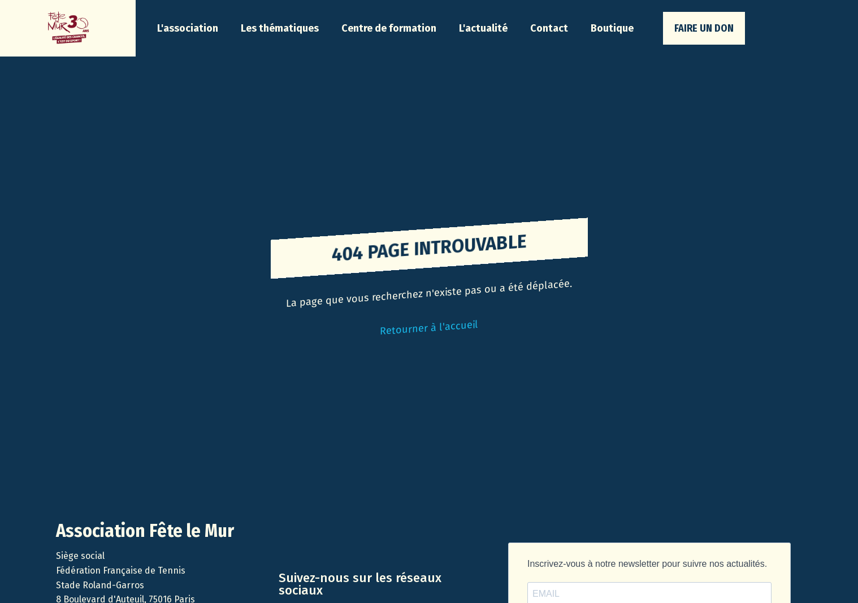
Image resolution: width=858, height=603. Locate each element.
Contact (549, 28)
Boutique (612, 28)
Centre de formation (388, 28)
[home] (68, 28)
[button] (187, 28)
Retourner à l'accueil (429, 327)
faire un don (704, 28)
